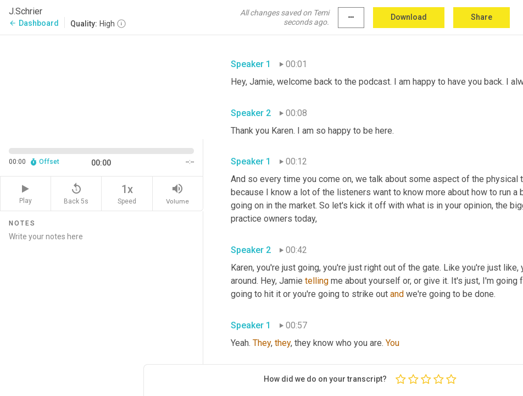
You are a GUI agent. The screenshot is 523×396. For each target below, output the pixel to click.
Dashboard (34, 23)
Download (409, 17)
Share (481, 17)
